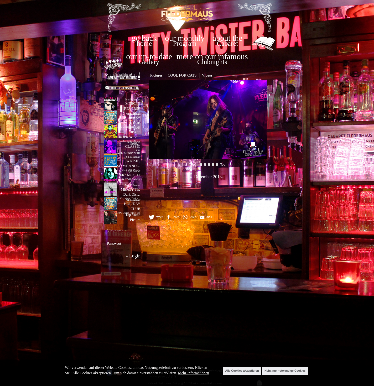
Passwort (114, 243)
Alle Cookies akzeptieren (242, 370)
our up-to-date (149, 56)
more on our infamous (212, 56)
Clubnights (212, 62)
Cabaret (227, 43)
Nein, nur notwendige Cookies (285, 370)
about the (227, 38)
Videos (207, 75)
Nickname (115, 231)
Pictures (156, 75)
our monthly (185, 38)
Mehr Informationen (193, 373)
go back (144, 38)
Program (184, 43)
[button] (155, 217)
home (144, 43)
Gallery (149, 62)
